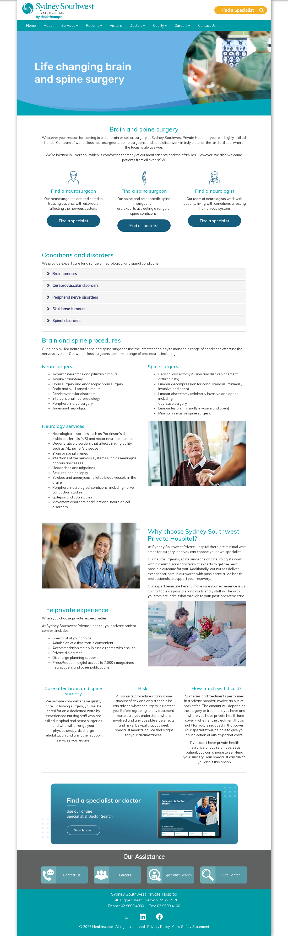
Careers (182, 25)
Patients (94, 25)
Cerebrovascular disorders (75, 285)
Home (31, 25)
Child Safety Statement (190, 926)
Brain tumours (64, 273)
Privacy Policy (158, 926)
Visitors (116, 25)
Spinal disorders (66, 320)
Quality (160, 25)
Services (69, 25)
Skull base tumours (68, 309)
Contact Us (207, 25)
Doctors (137, 25)
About (48, 25)
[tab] (144, 274)
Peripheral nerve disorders (75, 297)
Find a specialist (73, 220)
